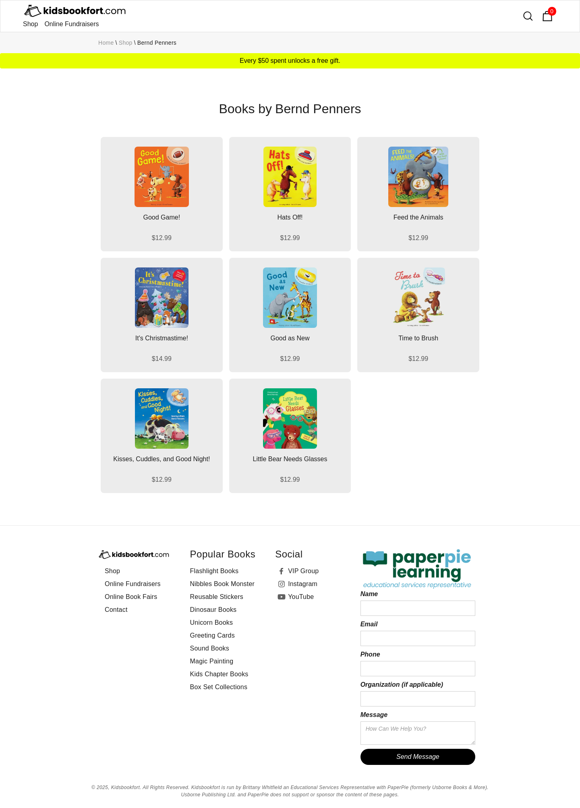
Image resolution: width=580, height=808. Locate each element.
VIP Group (303, 571)
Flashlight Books (214, 571)
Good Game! (161, 217)
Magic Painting (212, 661)
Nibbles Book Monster (222, 583)
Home (106, 42)
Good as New (290, 338)
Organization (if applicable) (401, 684)
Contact (116, 609)
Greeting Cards (212, 635)
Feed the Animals (418, 217)
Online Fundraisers (71, 24)
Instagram (302, 583)
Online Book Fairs (131, 596)
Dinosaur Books (213, 609)
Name (369, 593)
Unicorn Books (211, 622)
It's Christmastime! (161, 338)
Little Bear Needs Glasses (290, 459)
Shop (30, 24)
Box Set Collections (219, 687)
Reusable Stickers (216, 596)
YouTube (301, 596)
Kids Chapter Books (219, 674)
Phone (370, 654)
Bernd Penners (156, 42)
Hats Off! (290, 217)
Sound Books (209, 648)
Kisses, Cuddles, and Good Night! (161, 459)
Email (369, 624)
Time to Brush (418, 338)
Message (374, 714)
